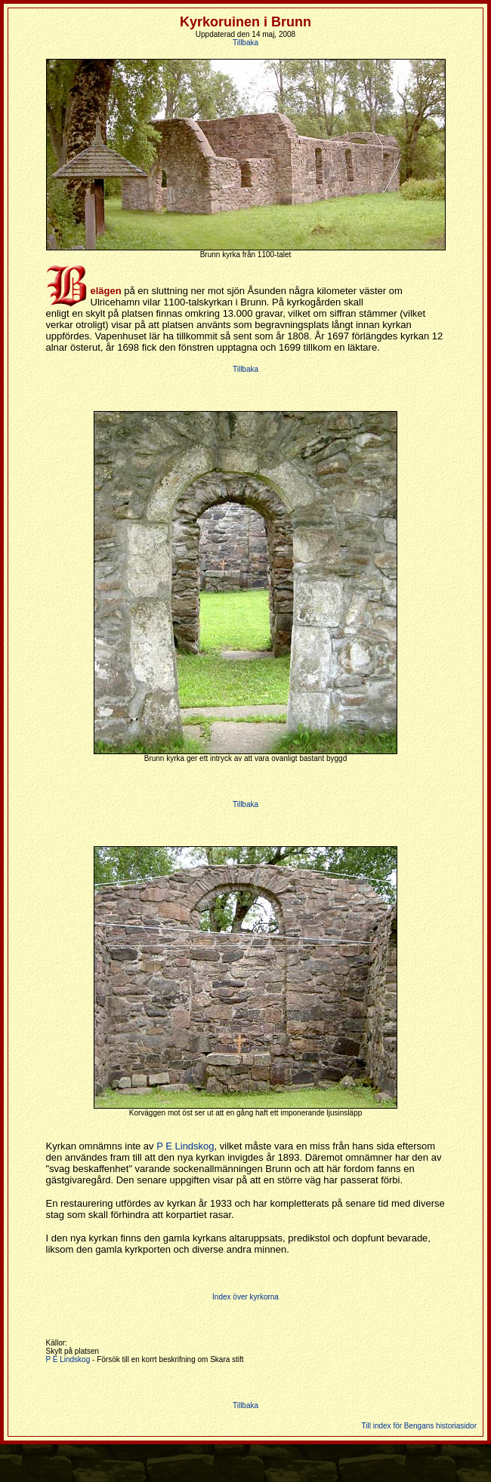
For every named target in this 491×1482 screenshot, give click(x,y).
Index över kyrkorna (245, 1297)
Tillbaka (245, 42)
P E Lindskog (185, 1146)
